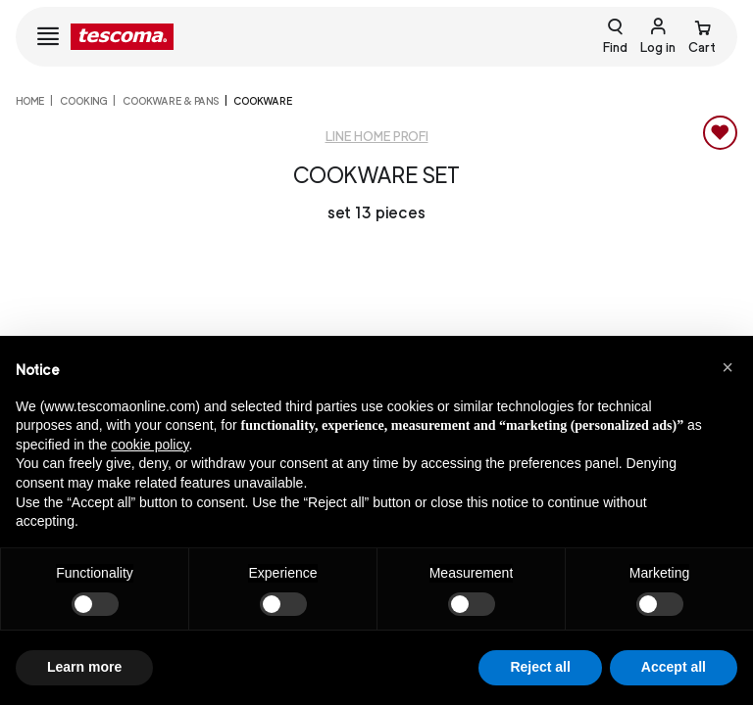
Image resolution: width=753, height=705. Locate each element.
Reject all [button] (540, 667)
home (30, 101)
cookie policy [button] (149, 444)
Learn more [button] (84, 667)
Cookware (262, 101)
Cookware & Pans (171, 101)
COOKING (83, 101)
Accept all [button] (673, 667)
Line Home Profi (377, 136)
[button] (727, 367)
